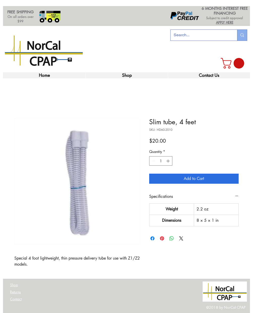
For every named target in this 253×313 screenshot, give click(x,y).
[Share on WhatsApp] (172, 238)
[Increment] (168, 160)
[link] (234, 63)
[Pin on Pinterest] (162, 238)
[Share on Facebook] (152, 238)
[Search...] (200, 35)
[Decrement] (153, 160)
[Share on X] (181, 238)
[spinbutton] (160, 160)
